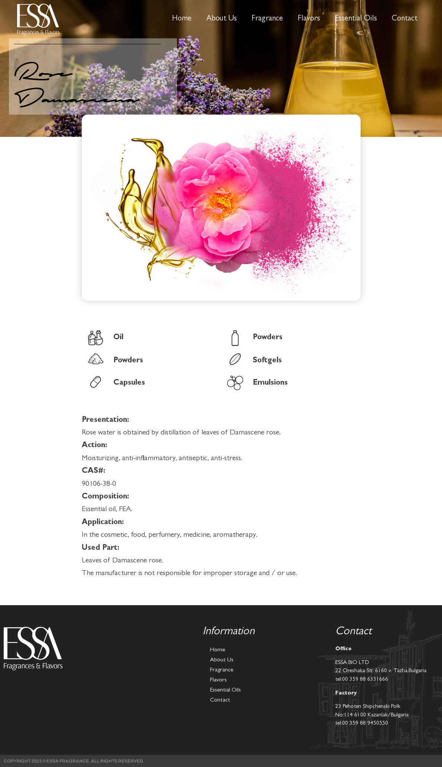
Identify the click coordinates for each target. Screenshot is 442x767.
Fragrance (267, 19)
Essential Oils (356, 19)
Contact (404, 19)
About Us (221, 19)
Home (181, 19)
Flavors (309, 19)
